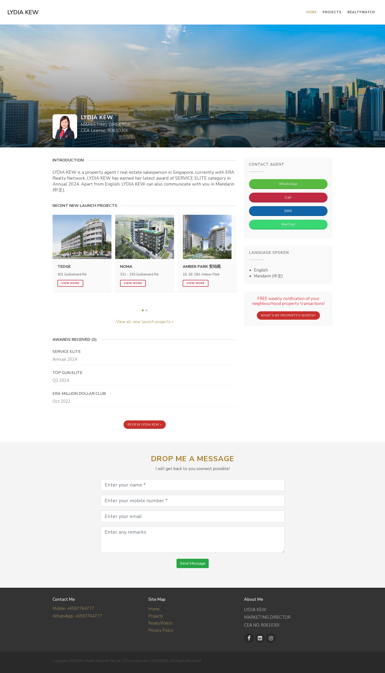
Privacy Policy (161, 630)
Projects (155, 616)
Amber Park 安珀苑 (202, 266)
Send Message (193, 563)
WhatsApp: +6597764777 (77, 616)
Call (288, 197)
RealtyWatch (361, 12)
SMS (288, 211)
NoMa (126, 266)
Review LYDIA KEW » (145, 425)
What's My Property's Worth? (288, 315)
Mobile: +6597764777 (73, 608)
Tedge (64, 266)
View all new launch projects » (144, 322)
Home (154, 609)
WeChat (288, 224)
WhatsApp (288, 184)
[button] (143, 310)
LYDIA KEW (23, 12)
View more (70, 283)
